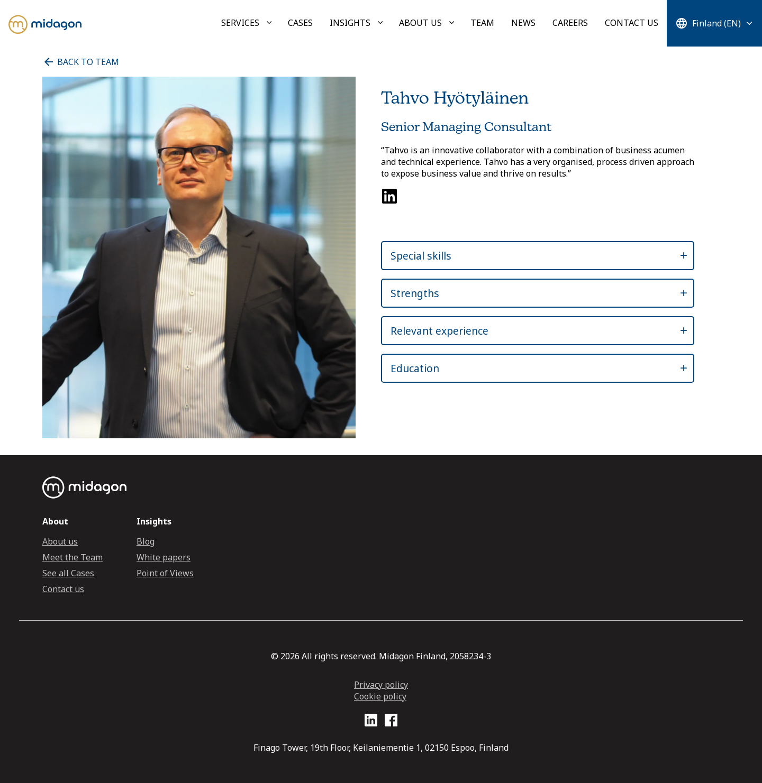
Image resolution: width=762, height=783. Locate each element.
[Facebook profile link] (391, 722)
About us (420, 23)
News (523, 23)
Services (240, 23)
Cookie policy (380, 696)
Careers (570, 23)
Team (482, 23)
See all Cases (68, 573)
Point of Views (165, 573)
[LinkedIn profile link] (370, 722)
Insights (350, 23)
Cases (300, 23)
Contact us (631, 23)
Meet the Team (72, 557)
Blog (146, 541)
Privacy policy (381, 684)
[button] (528, 255)
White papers (163, 557)
